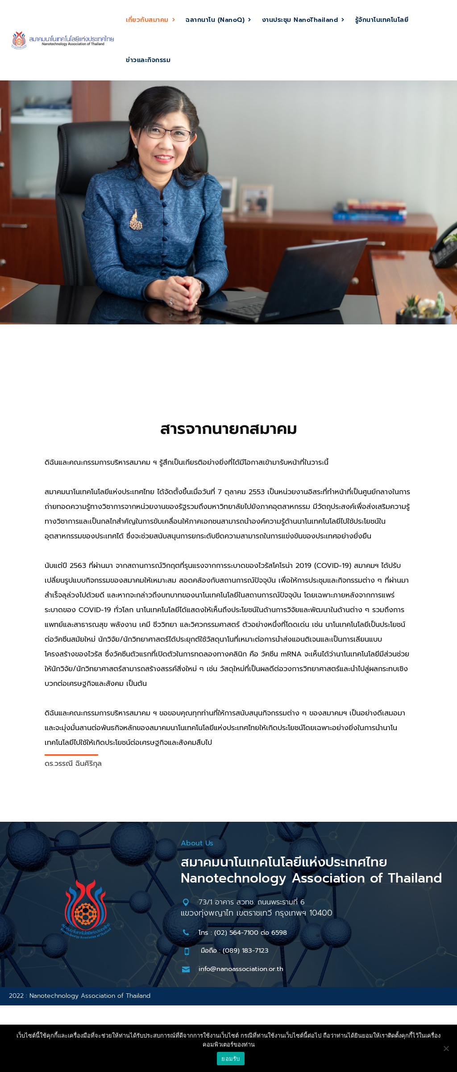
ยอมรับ (230, 1058)
